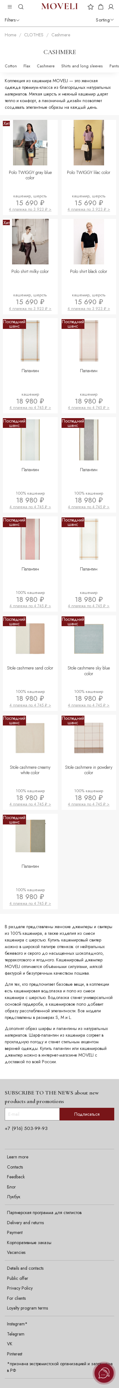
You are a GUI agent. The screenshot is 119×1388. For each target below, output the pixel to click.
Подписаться (87, 1114)
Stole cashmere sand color (30, 668)
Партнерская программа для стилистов (44, 1212)
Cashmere (46, 66)
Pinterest (14, 1354)
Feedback (16, 1177)
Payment (15, 1232)
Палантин (30, 371)
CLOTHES (33, 35)
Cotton (11, 66)
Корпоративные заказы (29, 1242)
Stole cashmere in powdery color (88, 770)
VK (9, 1344)
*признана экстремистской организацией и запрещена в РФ (60, 1366)
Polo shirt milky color (30, 272)
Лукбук (13, 1197)
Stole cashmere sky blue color (89, 670)
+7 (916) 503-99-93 (26, 1128)
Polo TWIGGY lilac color (88, 173)
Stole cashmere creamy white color (30, 770)
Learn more (17, 1157)
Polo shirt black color (88, 272)
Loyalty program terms (27, 1308)
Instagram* (17, 1324)
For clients (16, 1298)
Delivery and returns (25, 1222)
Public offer (17, 1278)
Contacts (15, 1167)
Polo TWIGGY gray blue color (30, 175)
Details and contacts (25, 1268)
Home (10, 35)
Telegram (15, 1334)
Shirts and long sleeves (82, 66)
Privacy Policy (20, 1288)
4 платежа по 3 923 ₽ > (30, 209)
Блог (11, 1187)
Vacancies (16, 1252)
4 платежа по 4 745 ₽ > (30, 407)
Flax (26, 66)
